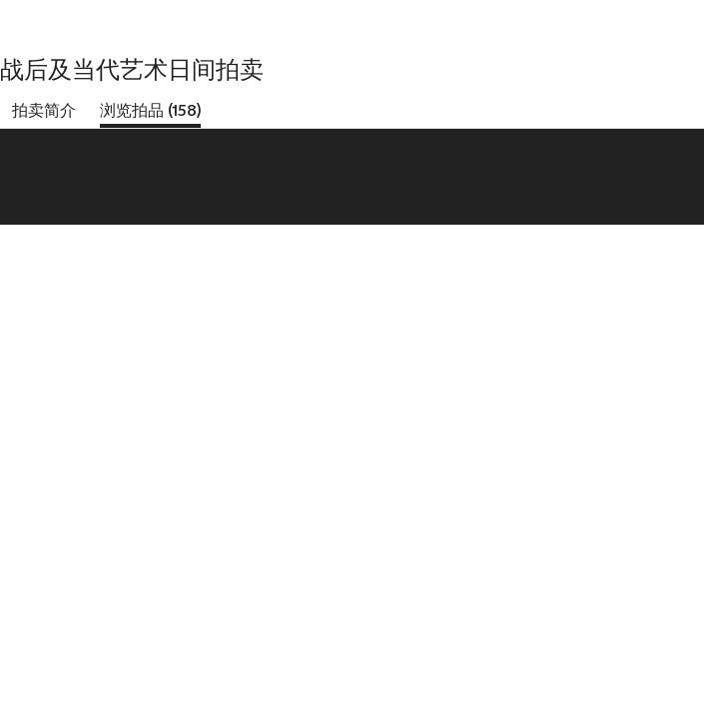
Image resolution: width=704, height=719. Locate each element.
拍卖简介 (44, 110)
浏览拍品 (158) (150, 110)
